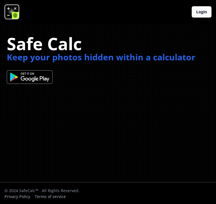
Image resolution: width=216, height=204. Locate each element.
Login (201, 11)
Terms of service (50, 196)
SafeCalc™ (28, 190)
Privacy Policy (17, 196)
